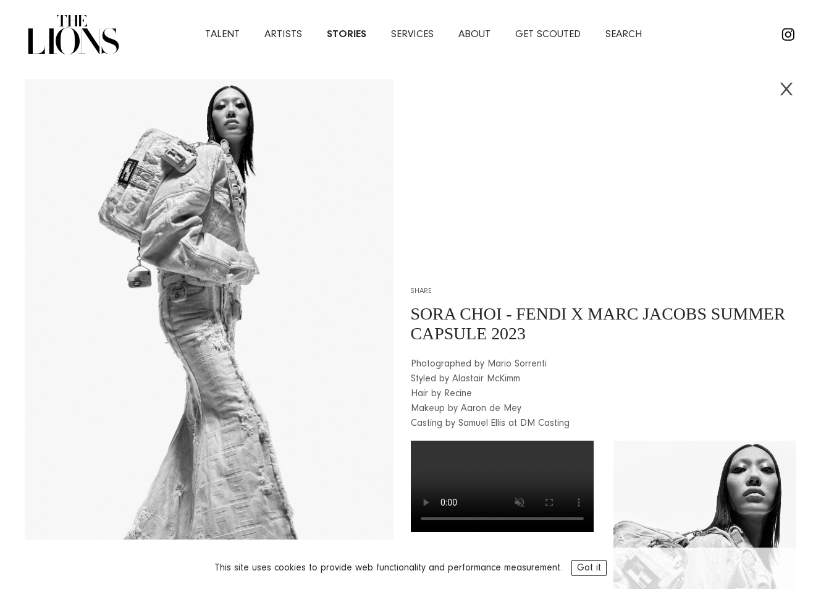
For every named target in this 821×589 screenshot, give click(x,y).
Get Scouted (548, 34)
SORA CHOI (456, 313)
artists (283, 34)
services (412, 34)
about (474, 34)
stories (346, 34)
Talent (222, 34)
